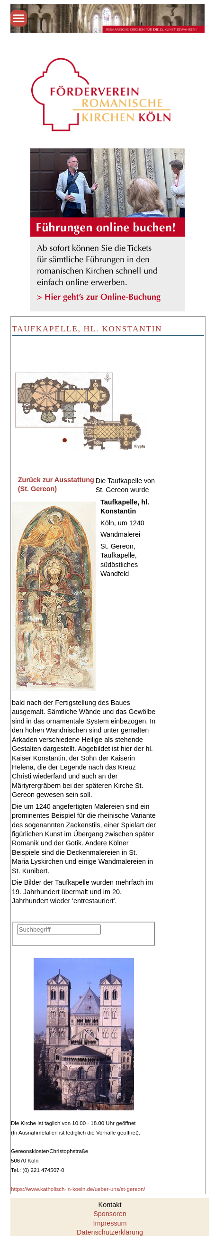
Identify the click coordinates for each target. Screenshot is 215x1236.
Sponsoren (109, 1214)
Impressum (109, 1223)
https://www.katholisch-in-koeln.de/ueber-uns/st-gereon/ (78, 1189)
